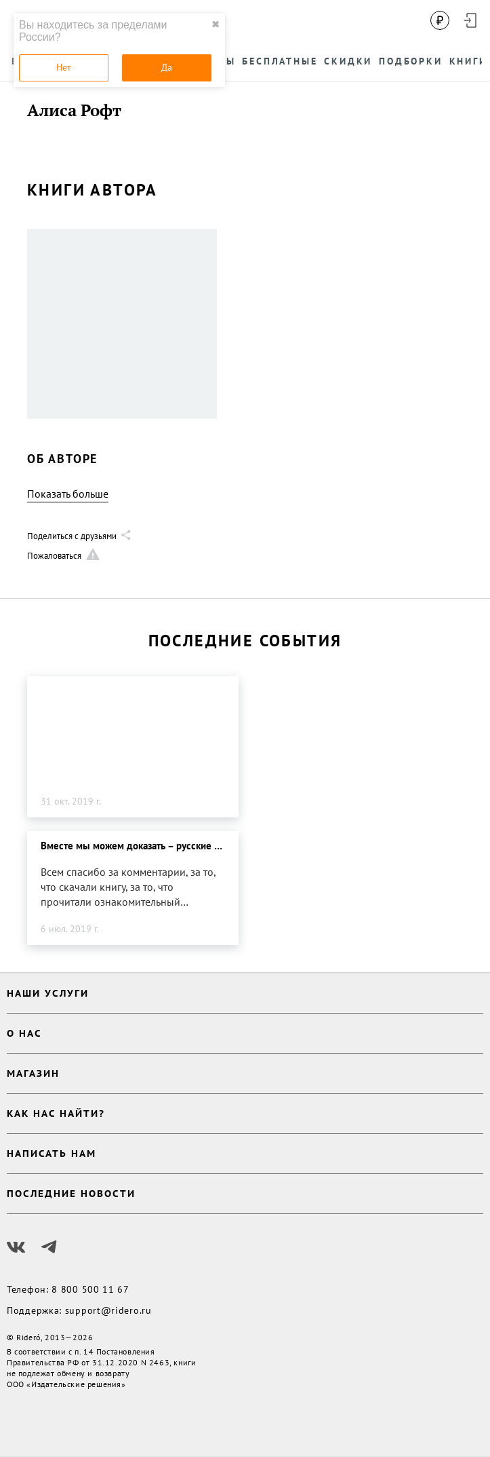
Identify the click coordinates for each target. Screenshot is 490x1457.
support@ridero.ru (108, 1310)
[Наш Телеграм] (48, 1247)
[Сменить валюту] (439, 20)
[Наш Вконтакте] (16, 1247)
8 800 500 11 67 (90, 1289)
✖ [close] (215, 24)
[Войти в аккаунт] (469, 20)
